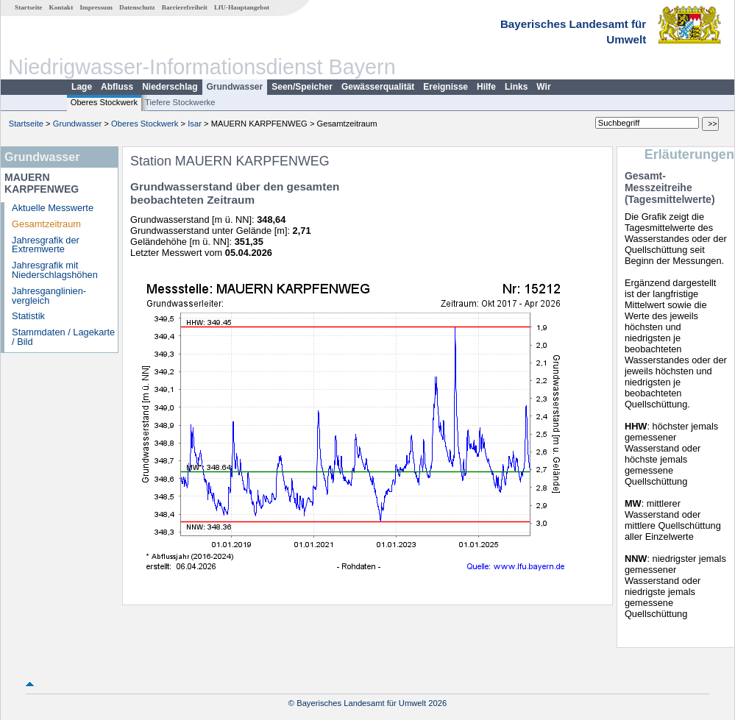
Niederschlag (169, 87)
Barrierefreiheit (184, 7)
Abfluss (117, 87)
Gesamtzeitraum (46, 223)
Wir (543, 87)
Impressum (96, 7)
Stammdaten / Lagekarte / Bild (63, 337)
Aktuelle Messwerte (52, 207)
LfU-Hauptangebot (241, 7)
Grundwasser (235, 87)
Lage (81, 87)
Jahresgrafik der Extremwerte (45, 245)
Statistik (28, 315)
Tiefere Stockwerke (180, 102)
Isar (195, 123)
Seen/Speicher (302, 87)
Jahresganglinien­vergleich (49, 295)
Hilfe (486, 87)
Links (516, 87)
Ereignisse (445, 87)
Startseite (28, 7)
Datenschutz (137, 7)
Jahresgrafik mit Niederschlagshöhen (55, 270)
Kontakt (61, 7)
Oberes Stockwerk (104, 102)
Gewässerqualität (377, 87)
